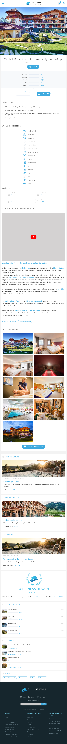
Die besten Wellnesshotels (11, 722)
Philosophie (30, 734)
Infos (6, 52)
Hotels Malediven (53, 733)
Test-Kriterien (30, 717)
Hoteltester (30, 722)
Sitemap (51, 736)
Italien (41, 62)
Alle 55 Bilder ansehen (33, 447)
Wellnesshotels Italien (54, 728)
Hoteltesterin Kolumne (32, 727)
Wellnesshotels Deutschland (56, 719)
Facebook (31, 697)
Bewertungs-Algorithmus (33, 720)
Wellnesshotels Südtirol (55, 731)
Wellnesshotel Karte (10, 720)
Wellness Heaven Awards (33, 729)
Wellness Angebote (10, 727)
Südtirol (34, 62)
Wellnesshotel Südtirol (10, 321)
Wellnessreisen (42, 678)
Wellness (32, 678)
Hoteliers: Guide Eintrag (11, 734)
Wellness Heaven (31, 732)
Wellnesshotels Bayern (54, 721)
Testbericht (43, 94)
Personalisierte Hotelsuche (11, 724)
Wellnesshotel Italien (25, 321)
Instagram (41, 697)
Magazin (29, 724)
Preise (33, 67)
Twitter (23, 697)
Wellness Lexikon (9, 729)
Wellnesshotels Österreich (55, 723)
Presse (6, 717)
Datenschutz (15, 737)
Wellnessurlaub (23, 678)
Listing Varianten (31, 737)
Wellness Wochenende (9, 678)
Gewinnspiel (8, 732)
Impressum (8, 737)
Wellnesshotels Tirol (54, 726)
